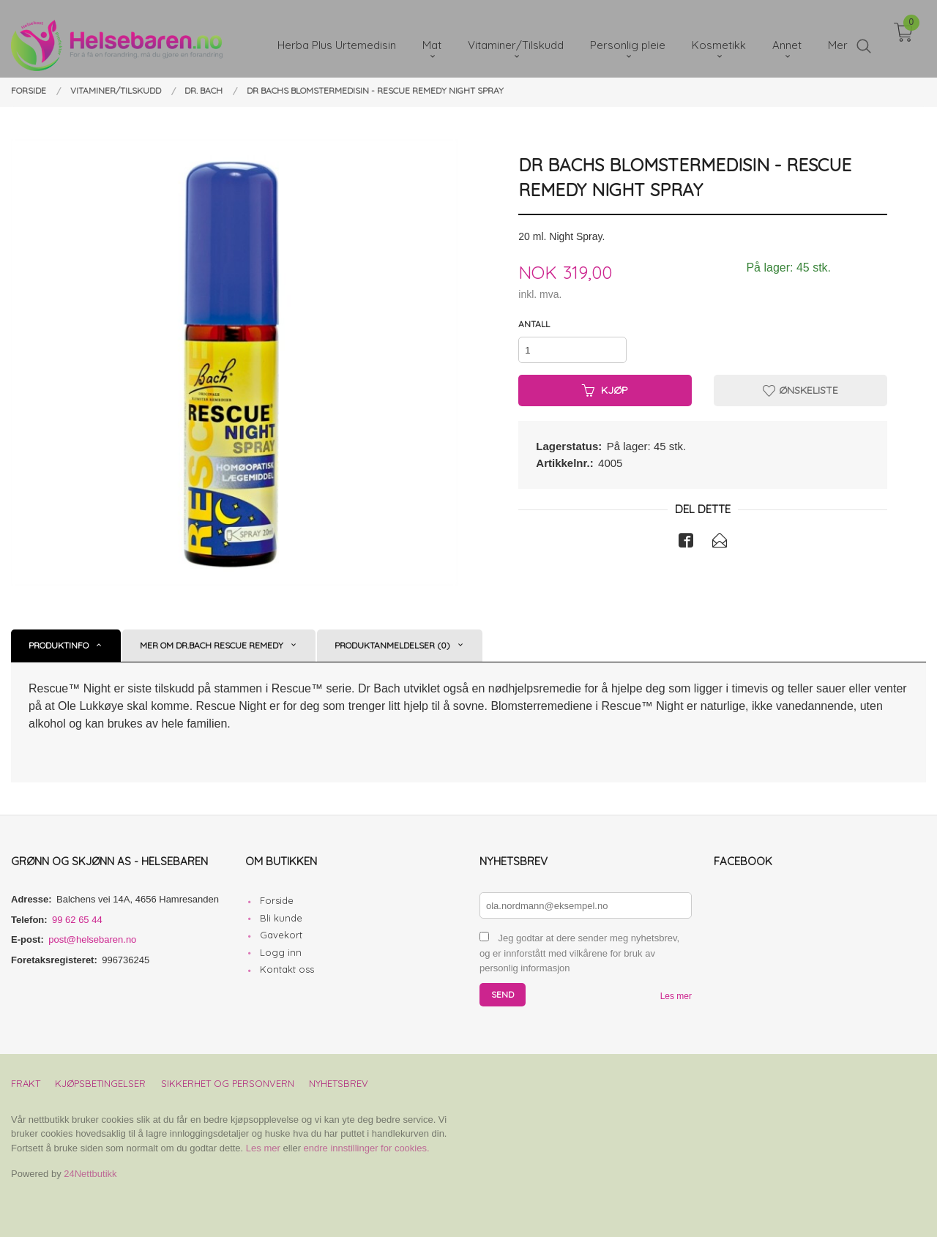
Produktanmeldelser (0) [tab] (392, 645)
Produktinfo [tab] (59, 645)
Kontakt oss (287, 969)
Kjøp (605, 390)
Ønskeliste (800, 390)
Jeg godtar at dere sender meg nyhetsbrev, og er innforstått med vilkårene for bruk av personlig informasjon (579, 953)
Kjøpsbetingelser (100, 1083)
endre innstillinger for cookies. (367, 1148)
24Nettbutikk (90, 1173)
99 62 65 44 (77, 919)
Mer (838, 37)
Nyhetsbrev (338, 1083)
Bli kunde (281, 918)
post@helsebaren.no (92, 939)
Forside (277, 900)
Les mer (676, 996)
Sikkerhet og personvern (227, 1083)
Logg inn (281, 952)
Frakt (25, 1083)
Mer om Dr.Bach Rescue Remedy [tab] (211, 645)
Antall (534, 323)
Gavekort (281, 935)
